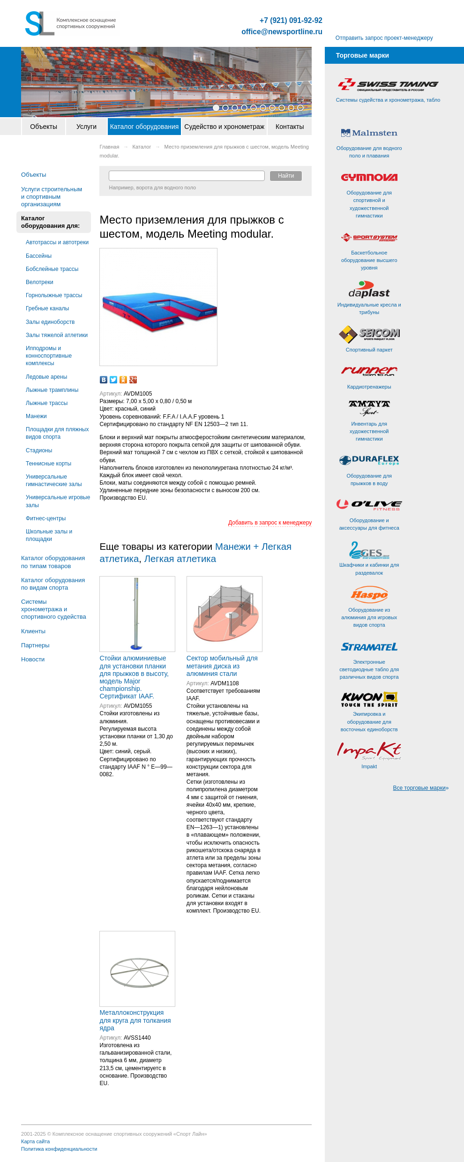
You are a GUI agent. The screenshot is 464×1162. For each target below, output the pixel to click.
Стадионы (39, 450)
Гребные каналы (47, 308)
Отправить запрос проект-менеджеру (384, 38)
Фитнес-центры (46, 518)
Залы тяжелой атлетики (57, 335)
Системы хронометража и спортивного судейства (53, 609)
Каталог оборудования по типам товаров (53, 562)
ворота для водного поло (166, 187)
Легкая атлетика (180, 559)
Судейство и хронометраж (224, 126)
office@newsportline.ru (281, 32)
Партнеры (35, 645)
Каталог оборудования (144, 126)
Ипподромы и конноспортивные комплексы (49, 356)
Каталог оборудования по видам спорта (53, 584)
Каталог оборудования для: (50, 222)
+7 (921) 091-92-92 (291, 20)
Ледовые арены (46, 377)
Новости (33, 659)
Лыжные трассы (46, 403)
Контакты (290, 126)
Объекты (43, 126)
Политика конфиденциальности (59, 1149)
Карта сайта (35, 1141)
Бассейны (39, 256)
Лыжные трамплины (52, 390)
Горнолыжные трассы (54, 295)
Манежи (36, 416)
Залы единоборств (50, 322)
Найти (286, 175)
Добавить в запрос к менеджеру (270, 522)
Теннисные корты (48, 463)
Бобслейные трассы (52, 269)
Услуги (86, 126)
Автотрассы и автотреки (57, 242)
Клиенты (33, 631)
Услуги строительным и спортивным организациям (51, 197)
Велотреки (39, 282)
